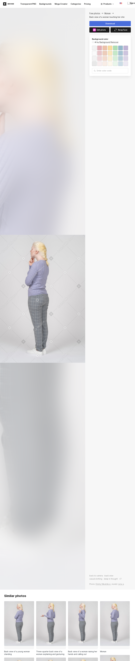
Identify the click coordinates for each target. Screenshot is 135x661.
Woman (107, 13)
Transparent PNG (28, 4)
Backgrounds (45, 4)
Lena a (121, 584)
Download (110, 23)
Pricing (87, 4)
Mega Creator (61, 4)
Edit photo (99, 29)
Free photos (94, 13)
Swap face (120, 29)
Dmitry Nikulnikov (103, 584)
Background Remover (108, 42)
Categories (76, 4)
